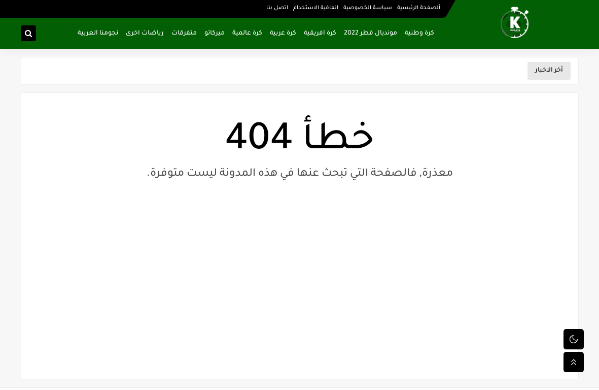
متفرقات (184, 33)
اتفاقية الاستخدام (315, 8)
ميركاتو (214, 33)
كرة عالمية (247, 33)
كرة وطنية (419, 33)
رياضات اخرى (145, 33)
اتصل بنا (277, 8)
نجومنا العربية (98, 33)
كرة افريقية (320, 33)
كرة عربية (283, 33)
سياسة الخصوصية (367, 8)
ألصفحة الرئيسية (418, 8)
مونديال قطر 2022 (370, 33)
